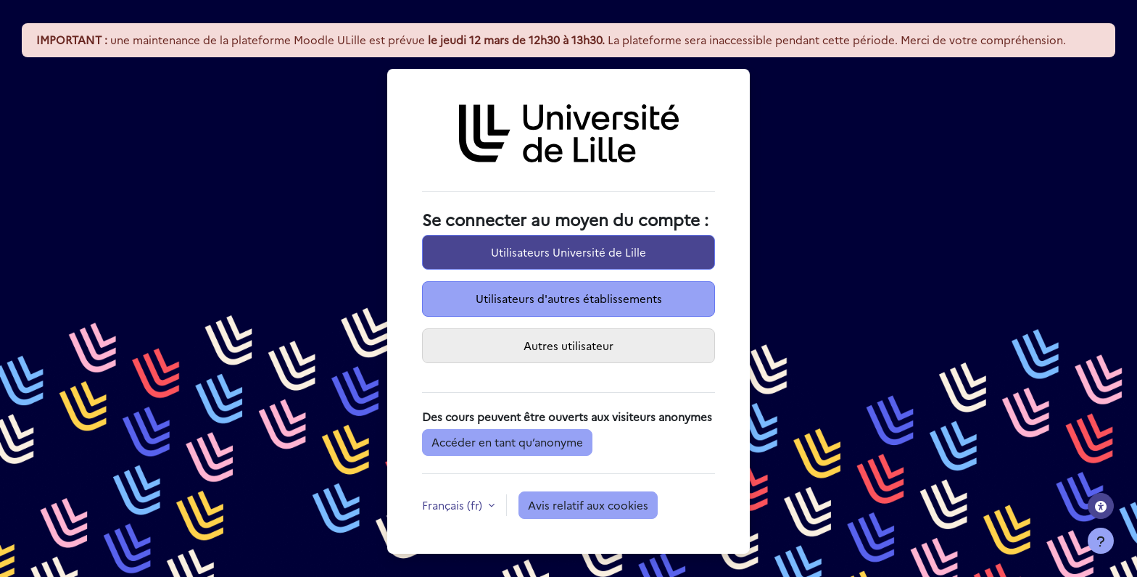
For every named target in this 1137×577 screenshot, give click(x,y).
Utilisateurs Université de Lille (568, 252)
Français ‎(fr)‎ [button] (453, 504)
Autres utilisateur (568, 345)
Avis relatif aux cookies (588, 504)
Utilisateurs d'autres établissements (569, 298)
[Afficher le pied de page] (1101, 541)
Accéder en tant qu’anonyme (507, 441)
